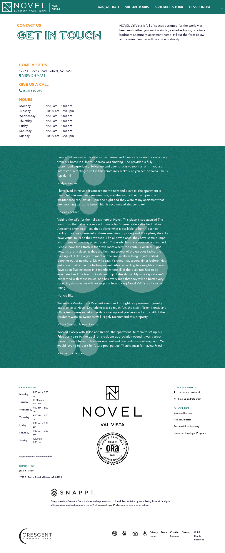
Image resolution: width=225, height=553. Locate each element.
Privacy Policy (154, 534)
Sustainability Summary (186, 426)
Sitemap (186, 532)
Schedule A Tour (169, 7)
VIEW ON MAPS (32, 75)
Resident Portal (182, 420)
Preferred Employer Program (190, 433)
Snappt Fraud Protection (111, 505)
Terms (164, 532)
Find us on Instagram (187, 399)
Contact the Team (183, 413)
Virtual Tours (137, 7)
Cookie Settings (174, 534)
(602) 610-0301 (108, 7)
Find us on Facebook (187, 392)
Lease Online (200, 7)
